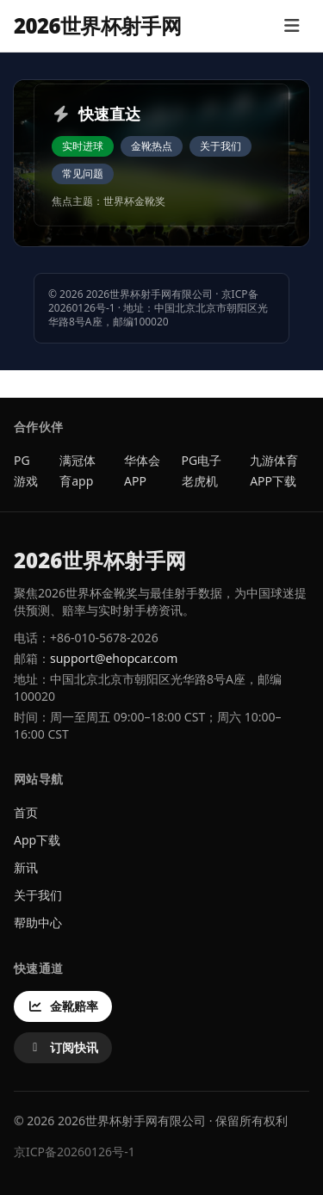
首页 (26, 812)
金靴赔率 (63, 1006)
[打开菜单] (291, 25)
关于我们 (220, 146)
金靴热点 (151, 146)
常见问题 (82, 173)
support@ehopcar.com (113, 658)
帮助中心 (38, 922)
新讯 (26, 867)
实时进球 (82, 146)
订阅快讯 (63, 1047)
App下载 (37, 840)
